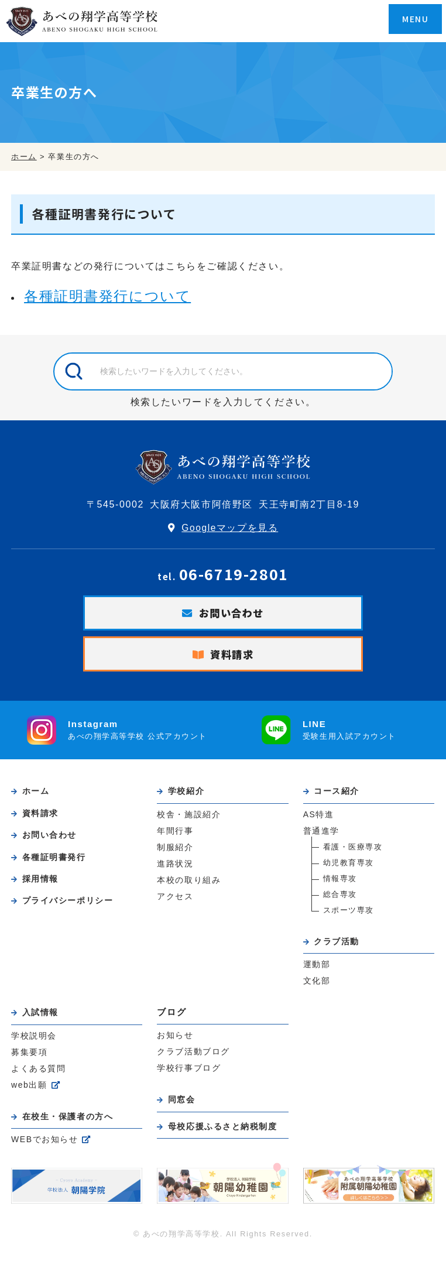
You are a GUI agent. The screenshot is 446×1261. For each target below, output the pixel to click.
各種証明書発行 (57, 860)
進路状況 (175, 868)
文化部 (317, 986)
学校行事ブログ (189, 1075)
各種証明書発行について (107, 296)
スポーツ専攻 (349, 913)
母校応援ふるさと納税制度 (227, 1133)
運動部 (317, 969)
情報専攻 (340, 882)
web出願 (29, 1092)
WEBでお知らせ (45, 1148)
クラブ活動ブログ (193, 1058)
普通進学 (321, 834)
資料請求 (232, 655)
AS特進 (319, 817)
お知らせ (175, 1041)
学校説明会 (34, 1041)
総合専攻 (340, 897)
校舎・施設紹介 (189, 817)
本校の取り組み (189, 885)
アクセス (175, 902)
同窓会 (183, 1106)
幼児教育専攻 (349, 866)
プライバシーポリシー (71, 904)
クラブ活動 (338, 945)
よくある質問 (38, 1075)
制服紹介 (175, 851)
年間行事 (175, 834)
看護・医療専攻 (353, 850)
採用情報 (42, 882)
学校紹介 (188, 793)
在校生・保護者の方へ (71, 1124)
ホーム (37, 793)
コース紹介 (338, 793)
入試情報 (42, 1017)
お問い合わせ (231, 613)
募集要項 (29, 1058)
